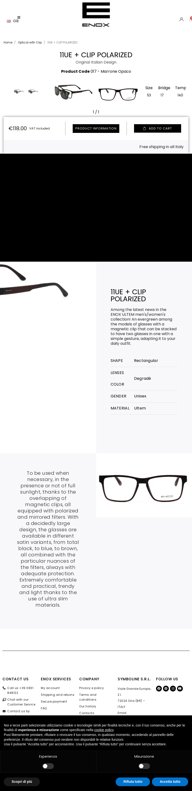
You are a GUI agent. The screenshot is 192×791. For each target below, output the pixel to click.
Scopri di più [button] (22, 782)
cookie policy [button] (103, 730)
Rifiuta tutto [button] (132, 782)
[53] (149, 95)
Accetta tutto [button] (170, 782)
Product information (96, 128)
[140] (180, 95)
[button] (57, 93)
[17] (162, 95)
